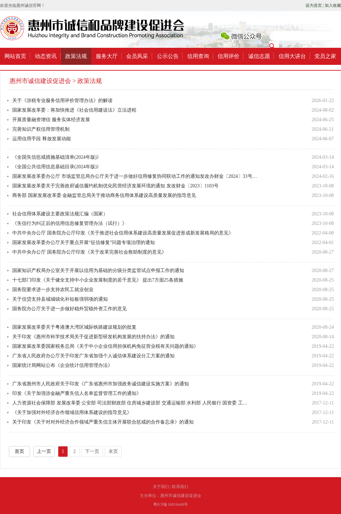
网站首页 (15, 56)
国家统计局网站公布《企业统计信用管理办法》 (62, 365)
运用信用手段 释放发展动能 (41, 138)
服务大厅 (107, 56)
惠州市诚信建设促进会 (40, 80)
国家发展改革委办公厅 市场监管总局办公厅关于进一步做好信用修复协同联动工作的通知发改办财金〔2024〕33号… (134, 176)
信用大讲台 (292, 56)
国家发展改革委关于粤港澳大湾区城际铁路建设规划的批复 (74, 327)
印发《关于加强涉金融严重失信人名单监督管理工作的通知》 (76, 393)
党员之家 (325, 56)
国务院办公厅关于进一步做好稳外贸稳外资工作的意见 (69, 308)
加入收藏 (333, 5)
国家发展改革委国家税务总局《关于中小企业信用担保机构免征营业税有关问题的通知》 (105, 346)
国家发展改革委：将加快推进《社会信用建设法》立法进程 (74, 110)
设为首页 (314, 5)
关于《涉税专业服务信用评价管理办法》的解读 (62, 100)
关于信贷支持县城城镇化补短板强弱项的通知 (60, 299)
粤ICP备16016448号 (170, 504)
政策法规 (76, 56)
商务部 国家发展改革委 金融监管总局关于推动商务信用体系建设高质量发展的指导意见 (104, 195)
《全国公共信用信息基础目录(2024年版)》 (56, 166)
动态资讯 (46, 56)
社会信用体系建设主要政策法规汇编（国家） (60, 213)
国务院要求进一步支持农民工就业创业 (52, 289)
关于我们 (161, 486)
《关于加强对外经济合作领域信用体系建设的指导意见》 (72, 412)
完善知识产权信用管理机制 (41, 129)
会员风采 (137, 56)
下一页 (92, 451)
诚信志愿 (259, 56)
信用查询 (198, 56)
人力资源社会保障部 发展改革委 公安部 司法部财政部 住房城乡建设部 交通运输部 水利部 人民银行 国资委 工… (130, 402)
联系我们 (180, 486)
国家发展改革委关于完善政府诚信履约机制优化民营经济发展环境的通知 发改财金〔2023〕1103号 (115, 185)
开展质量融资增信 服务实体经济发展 (51, 119)
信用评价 (228, 56)
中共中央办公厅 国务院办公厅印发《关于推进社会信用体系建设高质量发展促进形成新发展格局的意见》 (122, 232)
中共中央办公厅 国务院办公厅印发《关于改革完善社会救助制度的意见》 (89, 252)
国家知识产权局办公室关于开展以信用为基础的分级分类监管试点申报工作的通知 (98, 270)
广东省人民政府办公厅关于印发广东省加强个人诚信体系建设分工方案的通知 (93, 355)
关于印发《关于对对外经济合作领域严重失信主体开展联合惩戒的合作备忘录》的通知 (103, 422)
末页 (113, 451)
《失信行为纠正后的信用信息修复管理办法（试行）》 (69, 223)
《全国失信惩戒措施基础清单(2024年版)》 (56, 157)
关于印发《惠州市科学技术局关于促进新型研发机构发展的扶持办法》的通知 (93, 336)
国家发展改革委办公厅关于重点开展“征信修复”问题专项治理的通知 (83, 242)
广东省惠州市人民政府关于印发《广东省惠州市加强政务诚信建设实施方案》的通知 (100, 383)
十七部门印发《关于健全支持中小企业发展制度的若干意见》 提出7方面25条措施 (97, 280)
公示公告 (168, 56)
